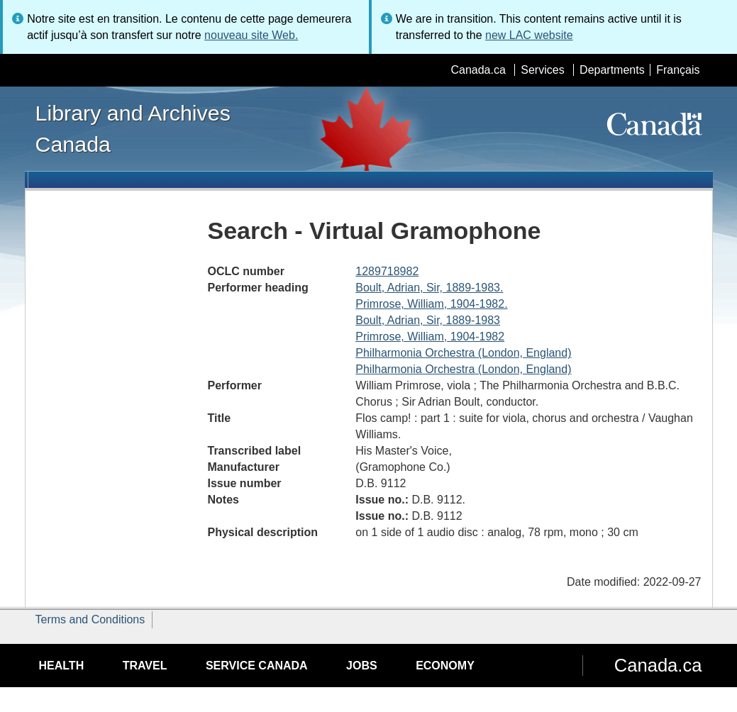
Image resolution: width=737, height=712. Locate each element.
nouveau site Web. (251, 35)
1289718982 (387, 271)
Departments (612, 70)
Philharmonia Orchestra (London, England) (463, 353)
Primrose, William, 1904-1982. (431, 304)
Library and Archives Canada (133, 128)
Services (542, 70)
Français (677, 70)
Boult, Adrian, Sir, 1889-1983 (427, 320)
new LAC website (529, 35)
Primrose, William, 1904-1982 (429, 336)
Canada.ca (477, 70)
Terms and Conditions (90, 619)
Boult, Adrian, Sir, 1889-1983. (429, 288)
